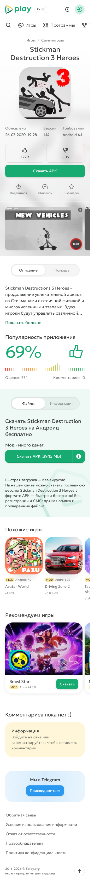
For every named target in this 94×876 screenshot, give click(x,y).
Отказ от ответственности (30, 833)
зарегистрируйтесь (28, 742)
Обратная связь (21, 815)
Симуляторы (52, 40)
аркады (75, 294)
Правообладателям (24, 843)
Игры (31, 40)
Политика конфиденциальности (36, 852)
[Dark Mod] (67, 9)
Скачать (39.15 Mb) (39, 456)
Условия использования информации (41, 824)
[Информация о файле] (78, 456)
